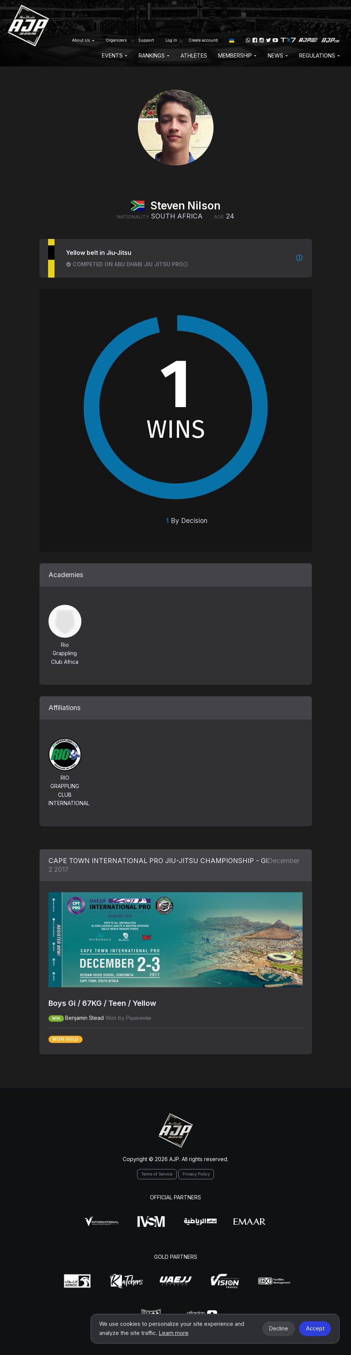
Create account (203, 40)
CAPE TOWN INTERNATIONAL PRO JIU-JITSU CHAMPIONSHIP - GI (158, 861)
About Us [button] (83, 40)
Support (146, 40)
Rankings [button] (154, 55)
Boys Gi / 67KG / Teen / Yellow (102, 1003)
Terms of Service (156, 1174)
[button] (231, 40)
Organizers (116, 40)
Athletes (194, 55)
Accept (315, 1328)
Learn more (174, 1333)
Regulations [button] (319, 55)
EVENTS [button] (114, 55)
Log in (171, 40)
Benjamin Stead (84, 1018)
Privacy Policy (196, 1174)
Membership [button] (237, 55)
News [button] (278, 55)
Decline (278, 1328)
